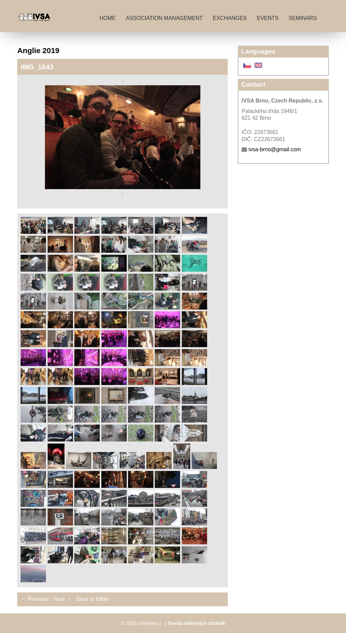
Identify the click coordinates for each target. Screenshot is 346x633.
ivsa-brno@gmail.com (274, 149)
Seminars (303, 18)
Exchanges (230, 18)
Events (267, 18)
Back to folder (92, 599)
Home (107, 18)
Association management (164, 18)
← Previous (35, 599)
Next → (62, 599)
